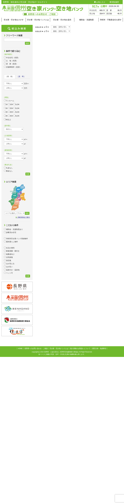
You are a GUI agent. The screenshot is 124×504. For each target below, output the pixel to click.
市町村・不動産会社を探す (111, 20)
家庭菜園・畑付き (12, 251)
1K (6, 104)
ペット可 (8, 273)
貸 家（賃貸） (11, 64)
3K (6, 112)
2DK (10, 108)
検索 (27, 174)
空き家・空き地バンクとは (38, 20)
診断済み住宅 (10, 232)
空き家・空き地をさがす (14, 20)
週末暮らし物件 (11, 242)
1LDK (16, 104)
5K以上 (7, 119)
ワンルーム (9, 101)
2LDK (16, 108)
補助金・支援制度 (86, 20)
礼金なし (8, 168)
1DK (10, 104)
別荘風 (7, 260)
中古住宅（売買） (12, 58)
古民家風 (8, 257)
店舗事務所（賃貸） (12, 67)
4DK (10, 116)
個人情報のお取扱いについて (80, 348)
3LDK (16, 112)
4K (6, 116)
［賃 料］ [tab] (21, 76)
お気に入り (99, 2)
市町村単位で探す (23, 217)
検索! (27, 43)
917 (95, 6)
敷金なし (8, 171)
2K (6, 108)
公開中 (103, 6)
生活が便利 (9, 248)
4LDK (16, 116)
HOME (20, 348)
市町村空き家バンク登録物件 (16, 239)
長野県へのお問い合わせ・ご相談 (36, 348)
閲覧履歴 (114, 2)
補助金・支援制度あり (13, 229)
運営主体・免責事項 (99, 348)
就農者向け (9, 254)
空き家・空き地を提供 (62, 20)
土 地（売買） (11, 61)
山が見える (9, 263)
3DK (10, 112)
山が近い (8, 267)
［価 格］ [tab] (9, 76)
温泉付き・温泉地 (12, 270)
